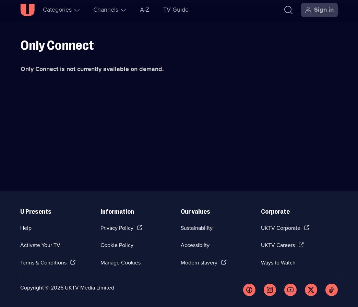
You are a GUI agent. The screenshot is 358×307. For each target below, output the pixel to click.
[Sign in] (319, 10)
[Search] (288, 10)
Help (26, 228)
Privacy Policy (116, 228)
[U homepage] (27, 10)
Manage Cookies (120, 263)
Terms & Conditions (43, 263)
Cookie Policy (116, 245)
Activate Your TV (40, 245)
